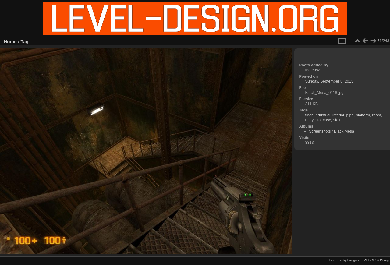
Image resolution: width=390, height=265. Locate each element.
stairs (338, 120)
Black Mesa (344, 131)
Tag (25, 41)
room (376, 115)
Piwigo (352, 260)
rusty (309, 120)
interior (338, 115)
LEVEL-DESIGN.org (374, 260)
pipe (350, 115)
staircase (323, 120)
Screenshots (320, 131)
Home (10, 41)
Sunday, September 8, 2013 (329, 81)
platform (363, 115)
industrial (322, 115)
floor (308, 115)
